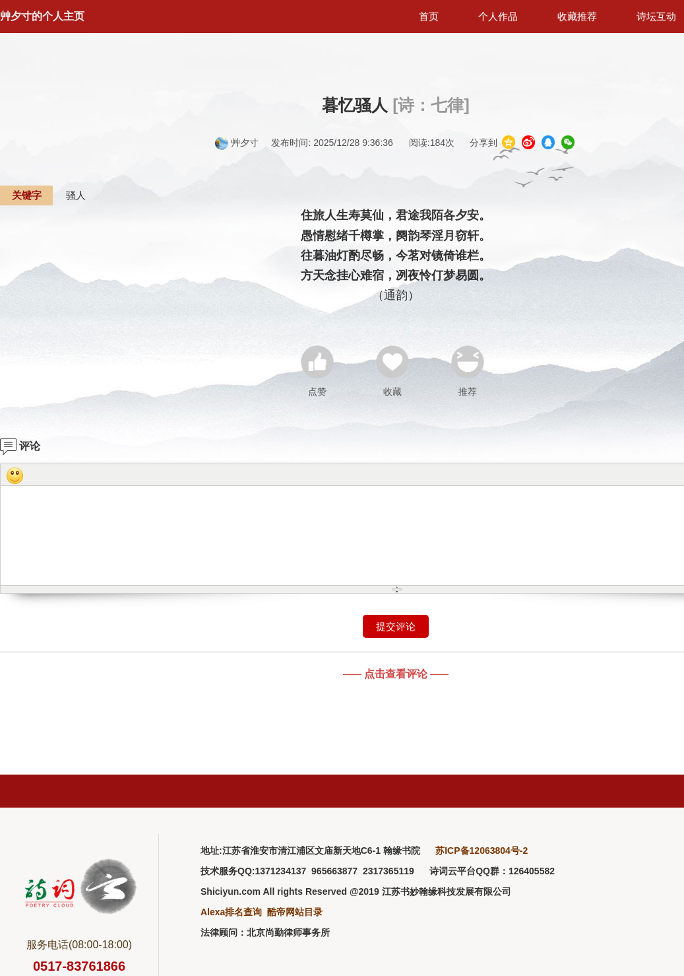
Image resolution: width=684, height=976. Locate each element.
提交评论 (396, 626)
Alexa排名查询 (231, 912)
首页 (429, 16)
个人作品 (498, 16)
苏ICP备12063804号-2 (481, 850)
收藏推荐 (577, 16)
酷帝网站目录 (295, 912)
